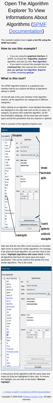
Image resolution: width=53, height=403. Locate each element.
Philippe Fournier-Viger (33, 397)
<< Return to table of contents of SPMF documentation (26, 392)
